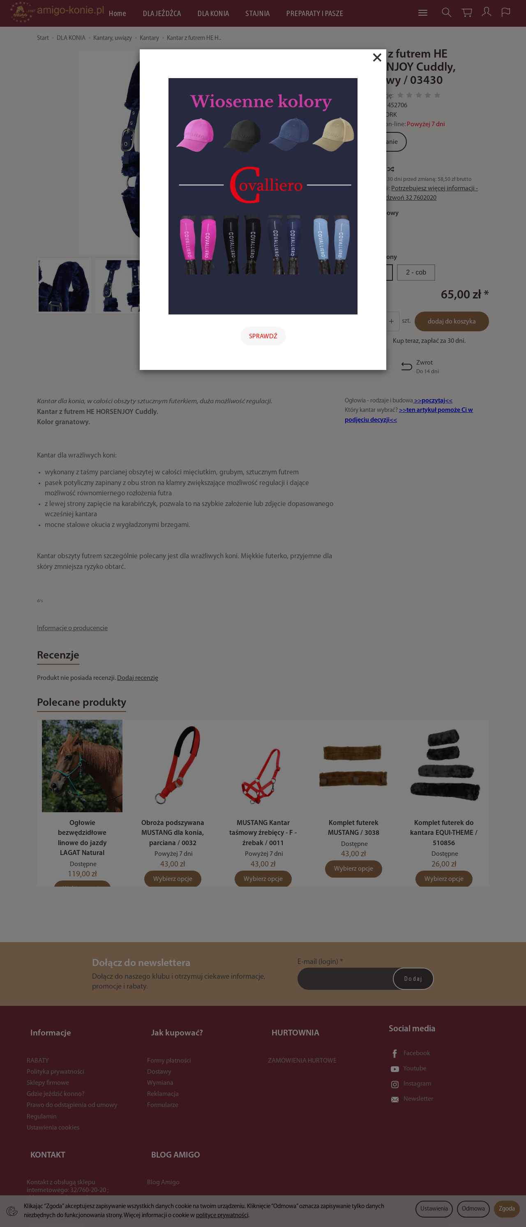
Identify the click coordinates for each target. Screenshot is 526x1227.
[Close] (377, 57)
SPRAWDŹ (263, 336)
